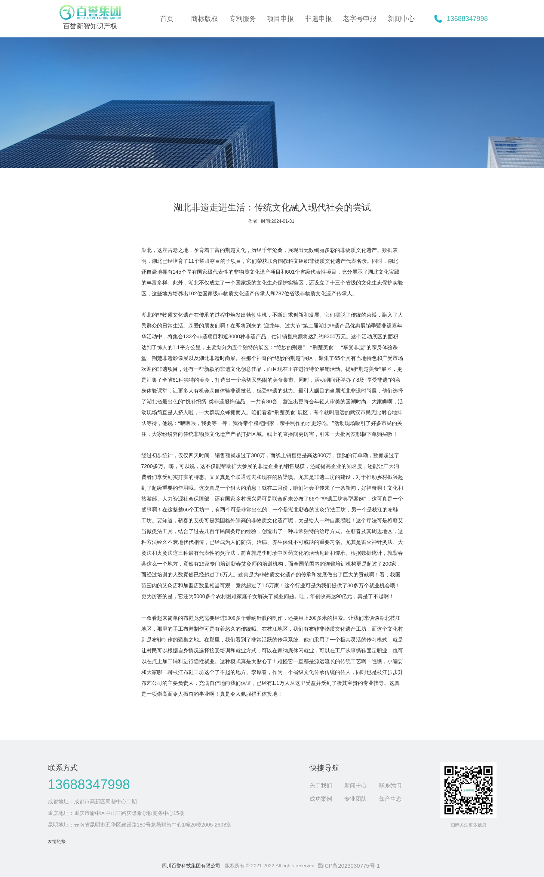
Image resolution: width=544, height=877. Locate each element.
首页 (166, 18)
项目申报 (280, 18)
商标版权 (204, 18)
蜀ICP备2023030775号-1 (348, 865)
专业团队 (355, 799)
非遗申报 (318, 18)
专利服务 (242, 18)
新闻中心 (401, 18)
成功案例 (321, 799)
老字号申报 (360, 18)
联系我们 (390, 785)
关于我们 (321, 785)
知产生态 (390, 799)
